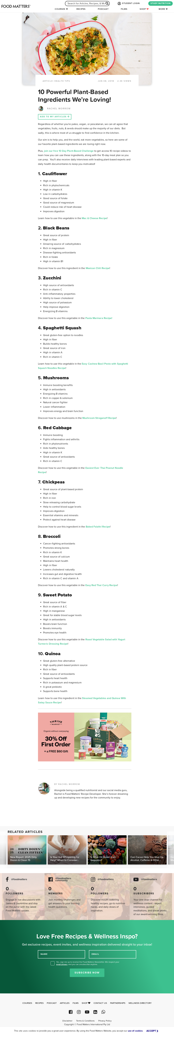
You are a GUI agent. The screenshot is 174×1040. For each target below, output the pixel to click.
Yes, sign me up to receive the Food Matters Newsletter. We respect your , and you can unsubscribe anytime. (87, 963)
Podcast (103, 9)
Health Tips (62, 81)
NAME (44, 954)
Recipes (81, 9)
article (48, 81)
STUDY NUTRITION (160, 3)
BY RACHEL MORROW (67, 784)
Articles (64, 1003)
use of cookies (135, 1030)
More (162, 9)
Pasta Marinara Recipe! (98, 318)
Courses (60, 9)
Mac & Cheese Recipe (94, 218)
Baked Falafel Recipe (98, 526)
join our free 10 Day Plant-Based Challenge (69, 151)
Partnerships (117, 1003)
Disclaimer (67, 1021)
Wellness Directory (140, 1003)
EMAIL (95, 954)
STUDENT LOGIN (128, 3)
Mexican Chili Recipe (98, 268)
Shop (144, 9)
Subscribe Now (87, 972)
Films (124, 9)
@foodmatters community (63, 879)
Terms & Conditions (85, 1021)
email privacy (61, 964)
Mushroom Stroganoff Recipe (99, 418)
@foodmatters (19, 879)
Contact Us (100, 1003)
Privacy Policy (105, 1021)
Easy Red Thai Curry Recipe (101, 585)
